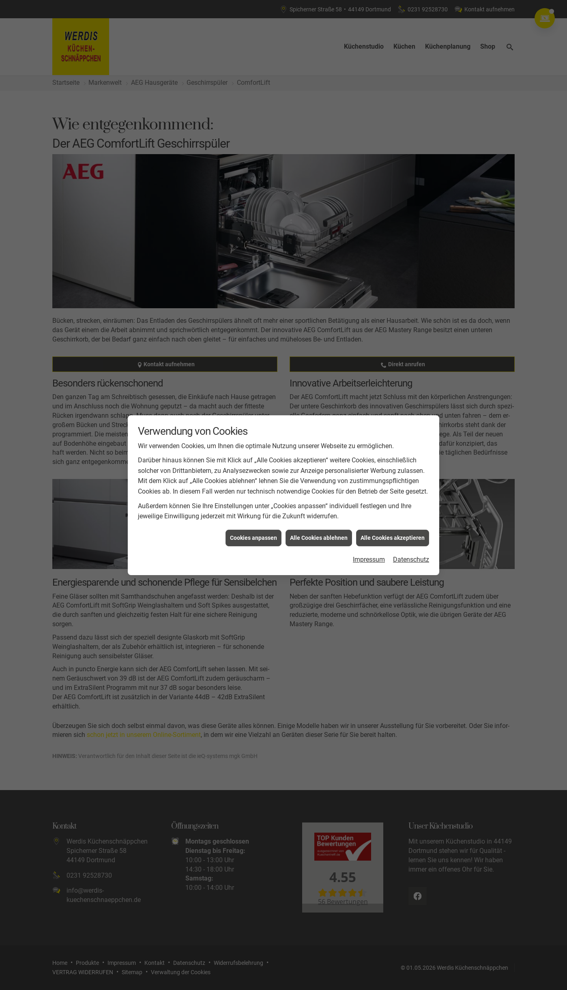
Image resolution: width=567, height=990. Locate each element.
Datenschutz (411, 540)
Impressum (369, 540)
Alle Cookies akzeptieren (393, 518)
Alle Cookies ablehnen (319, 518)
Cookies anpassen (253, 518)
